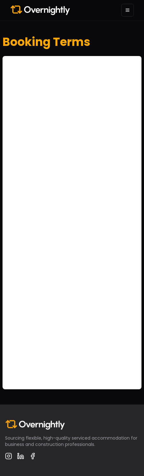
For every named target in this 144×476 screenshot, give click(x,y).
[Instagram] (8, 456)
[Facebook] (32, 456)
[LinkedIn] (20, 456)
